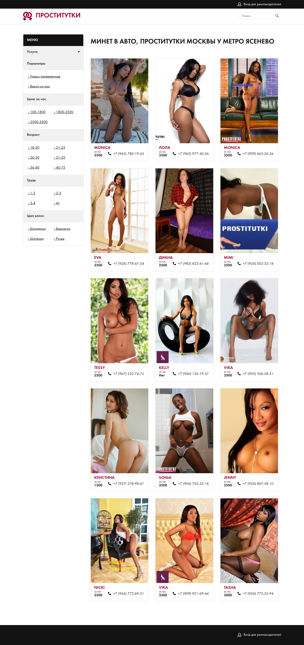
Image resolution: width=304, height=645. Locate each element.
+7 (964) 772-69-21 (128, 594)
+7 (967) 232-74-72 (128, 374)
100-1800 (37, 112)
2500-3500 (39, 122)
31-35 (60, 158)
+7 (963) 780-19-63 (128, 154)
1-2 (32, 193)
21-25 (60, 148)
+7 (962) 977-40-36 (193, 154)
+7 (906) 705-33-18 (193, 484)
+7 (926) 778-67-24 (128, 264)
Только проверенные (45, 76)
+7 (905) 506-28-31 (258, 374)
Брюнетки (63, 229)
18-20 (34, 148)
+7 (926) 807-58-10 (258, 484)
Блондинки (38, 229)
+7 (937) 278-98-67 (128, 484)
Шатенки (37, 239)
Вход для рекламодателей (262, 4)
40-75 (60, 168)
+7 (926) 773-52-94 (258, 594)
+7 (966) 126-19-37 (193, 374)
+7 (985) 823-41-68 (193, 264)
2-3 (58, 193)
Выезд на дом (40, 86)
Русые (60, 239)
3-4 (32, 203)
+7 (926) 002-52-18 (258, 264)
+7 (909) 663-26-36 (258, 154)
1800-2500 (64, 112)
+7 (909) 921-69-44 (193, 594)
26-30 (34, 158)
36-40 (34, 168)
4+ (58, 203)
